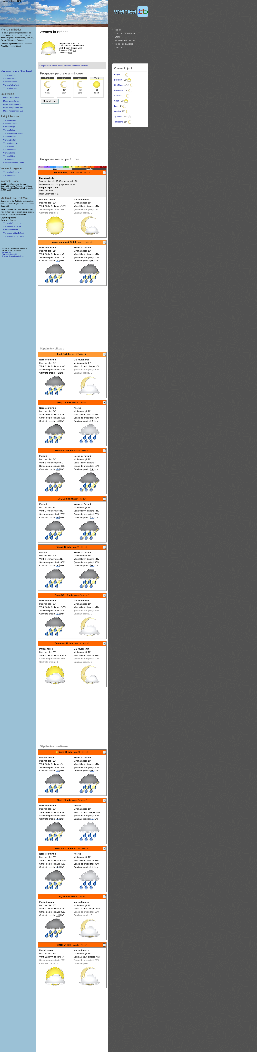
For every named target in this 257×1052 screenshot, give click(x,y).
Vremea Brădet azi (10, 230)
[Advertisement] (72, 130)
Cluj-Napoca (119, 85)
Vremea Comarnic (10, 143)
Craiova (117, 95)
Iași (115, 106)
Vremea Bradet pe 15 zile (13, 236)
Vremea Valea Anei (11, 85)
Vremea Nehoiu (9, 175)
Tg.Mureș (118, 116)
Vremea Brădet (9, 75)
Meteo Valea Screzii (11, 101)
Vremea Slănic (9, 156)
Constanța (118, 90)
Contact (119, 47)
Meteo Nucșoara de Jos (13, 108)
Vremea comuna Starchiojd (16, 71)
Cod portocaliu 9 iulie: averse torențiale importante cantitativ (64, 66)
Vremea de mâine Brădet (13, 233)
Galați (116, 101)
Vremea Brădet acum (11, 223)
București (118, 80)
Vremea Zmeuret (10, 88)
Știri (117, 37)
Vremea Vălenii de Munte (13, 163)
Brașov (117, 74)
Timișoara (118, 122)
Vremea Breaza (9, 137)
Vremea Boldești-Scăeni (13, 133)
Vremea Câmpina (10, 124)
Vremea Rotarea (10, 82)
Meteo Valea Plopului (11, 104)
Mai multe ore (50, 101)
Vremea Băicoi (9, 130)
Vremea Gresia (9, 79)
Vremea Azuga (9, 127)
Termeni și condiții (9, 254)
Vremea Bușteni (9, 140)
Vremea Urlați (8, 159)
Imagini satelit (124, 44)
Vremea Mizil (8, 146)
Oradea (117, 111)
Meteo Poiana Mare (11, 98)
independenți (20, 214)
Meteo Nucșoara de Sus (13, 111)
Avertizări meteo (125, 40)
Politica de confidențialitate (13, 256)
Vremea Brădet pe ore (12, 226)
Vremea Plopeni (9, 150)
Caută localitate (125, 33)
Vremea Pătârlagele (11, 172)
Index (118, 30)
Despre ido (6, 252)
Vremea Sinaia (9, 153)
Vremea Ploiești (9, 120)
